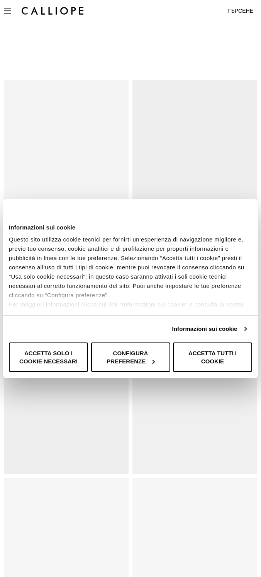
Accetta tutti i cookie (212, 357)
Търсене (240, 11)
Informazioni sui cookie (204, 328)
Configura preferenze (131, 357)
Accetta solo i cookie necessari (48, 357)
